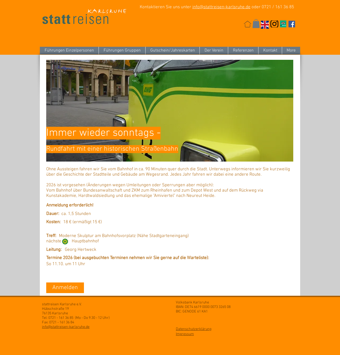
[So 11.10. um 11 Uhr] (83, 264)
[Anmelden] (65, 287)
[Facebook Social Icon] (291, 24)
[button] (256, 23)
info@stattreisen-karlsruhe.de (221, 7)
